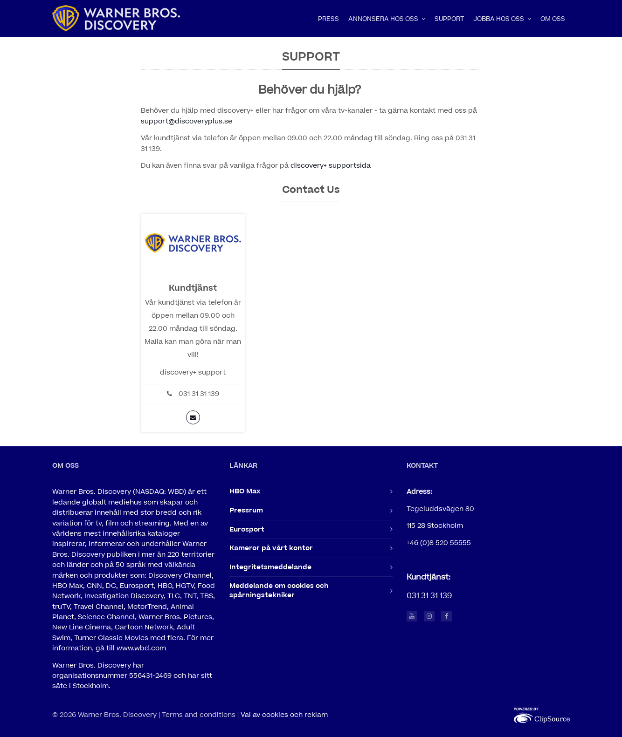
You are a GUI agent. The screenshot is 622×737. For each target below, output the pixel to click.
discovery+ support (193, 372)
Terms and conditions (198, 715)
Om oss (552, 19)
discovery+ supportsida (330, 166)
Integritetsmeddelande (270, 567)
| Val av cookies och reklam (282, 715)
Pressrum (246, 510)
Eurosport (246, 529)
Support (449, 19)
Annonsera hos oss (386, 19)
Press (328, 19)
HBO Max (244, 491)
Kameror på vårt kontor (271, 548)
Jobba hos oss (502, 19)
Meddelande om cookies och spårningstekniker (279, 590)
